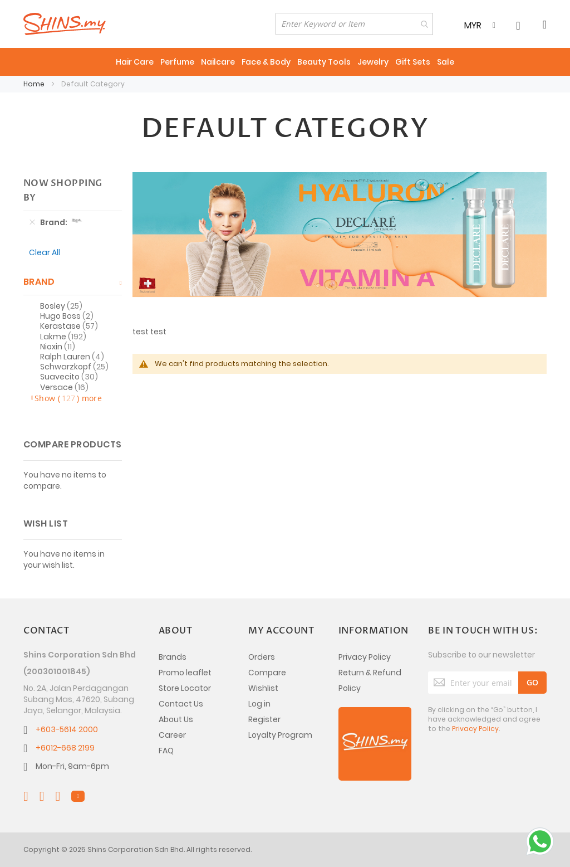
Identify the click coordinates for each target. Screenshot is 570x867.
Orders (261, 657)
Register (264, 719)
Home (34, 84)
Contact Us (181, 703)
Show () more (68, 398)
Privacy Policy (364, 657)
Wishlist (263, 688)
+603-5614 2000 (67, 729)
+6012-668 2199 (65, 747)
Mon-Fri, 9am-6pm (72, 766)
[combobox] (354, 24)
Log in (259, 703)
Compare (267, 672)
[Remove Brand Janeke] (32, 222)
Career (172, 735)
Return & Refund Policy (369, 680)
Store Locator (185, 688)
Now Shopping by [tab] (62, 190)
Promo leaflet (185, 672)
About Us (176, 719)
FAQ (166, 750)
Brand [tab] (39, 281)
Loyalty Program (280, 735)
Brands (172, 657)
